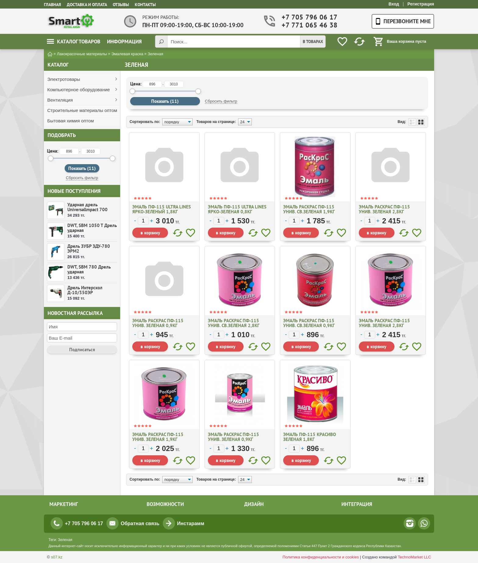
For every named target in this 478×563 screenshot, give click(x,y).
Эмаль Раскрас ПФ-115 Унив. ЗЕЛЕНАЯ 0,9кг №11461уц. (158, 325)
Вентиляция (60, 100)
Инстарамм (190, 523)
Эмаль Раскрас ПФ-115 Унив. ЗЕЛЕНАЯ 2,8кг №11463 (384, 325)
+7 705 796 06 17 (305, 17)
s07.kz (56, 557)
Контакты (145, 4)
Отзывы (121, 4)
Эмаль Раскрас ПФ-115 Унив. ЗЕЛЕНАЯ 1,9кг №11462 (158, 439)
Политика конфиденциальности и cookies (321, 557)
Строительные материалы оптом (82, 110)
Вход (393, 4)
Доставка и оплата (87, 4)
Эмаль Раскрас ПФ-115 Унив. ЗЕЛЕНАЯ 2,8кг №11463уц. (384, 211)
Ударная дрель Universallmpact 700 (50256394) (87, 209)
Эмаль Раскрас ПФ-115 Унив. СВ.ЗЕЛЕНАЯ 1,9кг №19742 (308, 211)
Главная (52, 4)
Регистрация (420, 4)
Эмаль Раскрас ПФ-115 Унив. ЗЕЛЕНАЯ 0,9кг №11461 (233, 439)
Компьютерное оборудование (78, 89)
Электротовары (63, 79)
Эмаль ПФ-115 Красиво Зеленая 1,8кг (309, 436)
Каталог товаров (73, 41)
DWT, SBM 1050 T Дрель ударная (92, 227)
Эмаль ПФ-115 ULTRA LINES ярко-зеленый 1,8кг (161, 209)
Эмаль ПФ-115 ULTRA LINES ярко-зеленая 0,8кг (237, 209)
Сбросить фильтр (82, 177)
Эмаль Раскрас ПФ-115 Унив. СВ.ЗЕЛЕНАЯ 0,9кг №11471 (308, 325)
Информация (124, 41)
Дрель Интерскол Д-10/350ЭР (84, 290)
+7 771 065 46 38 (305, 25)
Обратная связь (140, 523)
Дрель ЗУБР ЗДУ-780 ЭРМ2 (88, 248)
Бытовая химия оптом (70, 120)
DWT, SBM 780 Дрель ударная (89, 269)
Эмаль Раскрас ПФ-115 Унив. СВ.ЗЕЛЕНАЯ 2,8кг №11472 (233, 325)
